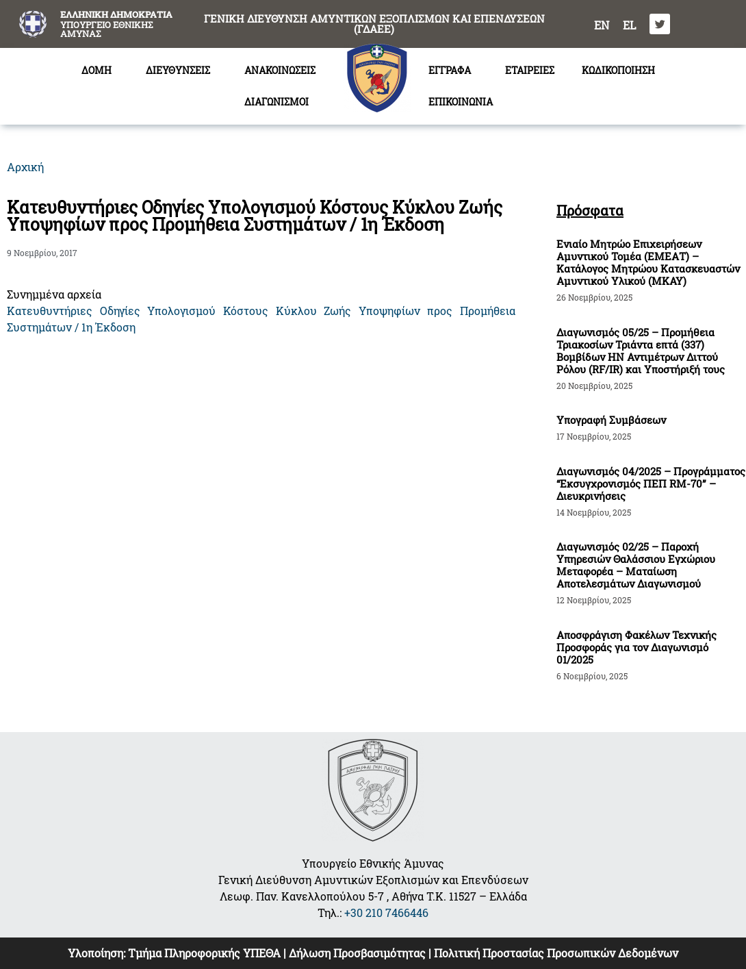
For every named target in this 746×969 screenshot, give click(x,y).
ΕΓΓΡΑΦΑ (453, 70)
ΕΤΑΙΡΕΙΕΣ (529, 70)
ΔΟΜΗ (99, 70)
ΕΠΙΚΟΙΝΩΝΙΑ (460, 101)
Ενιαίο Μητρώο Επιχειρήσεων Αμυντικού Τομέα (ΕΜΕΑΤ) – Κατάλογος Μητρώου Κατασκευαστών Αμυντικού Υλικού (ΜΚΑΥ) (648, 262)
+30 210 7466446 (386, 912)
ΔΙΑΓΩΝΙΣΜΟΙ (280, 102)
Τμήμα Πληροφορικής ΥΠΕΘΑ (204, 953)
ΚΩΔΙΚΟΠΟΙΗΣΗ (618, 70)
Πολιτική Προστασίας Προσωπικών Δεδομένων (556, 953)
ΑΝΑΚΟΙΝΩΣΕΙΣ (280, 70)
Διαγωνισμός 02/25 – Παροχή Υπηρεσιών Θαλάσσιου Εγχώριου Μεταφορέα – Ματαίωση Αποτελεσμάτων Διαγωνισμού (635, 565)
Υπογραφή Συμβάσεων (611, 420)
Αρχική (25, 167)
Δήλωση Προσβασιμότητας (357, 953)
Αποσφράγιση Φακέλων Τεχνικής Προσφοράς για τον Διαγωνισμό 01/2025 (636, 647)
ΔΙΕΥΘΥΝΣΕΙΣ (181, 70)
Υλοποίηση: (98, 953)
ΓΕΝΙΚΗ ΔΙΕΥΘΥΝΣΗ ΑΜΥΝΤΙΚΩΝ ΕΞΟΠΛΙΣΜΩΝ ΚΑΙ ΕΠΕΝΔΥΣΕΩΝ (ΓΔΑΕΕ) (374, 24)
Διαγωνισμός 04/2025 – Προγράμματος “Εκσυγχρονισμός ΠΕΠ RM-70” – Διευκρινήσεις (650, 483)
